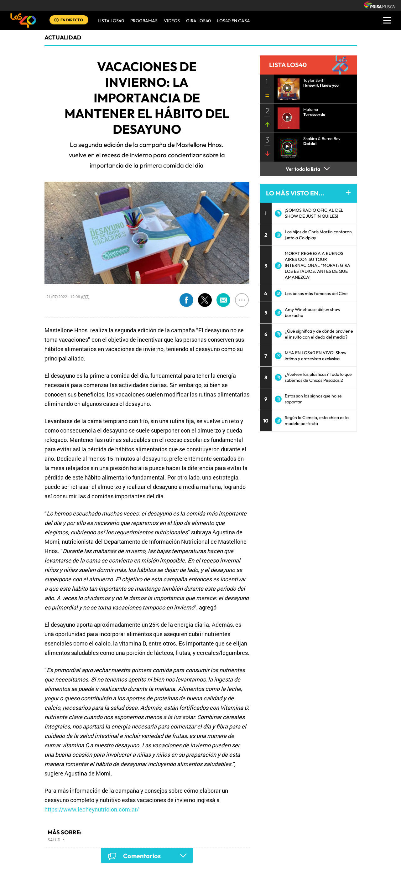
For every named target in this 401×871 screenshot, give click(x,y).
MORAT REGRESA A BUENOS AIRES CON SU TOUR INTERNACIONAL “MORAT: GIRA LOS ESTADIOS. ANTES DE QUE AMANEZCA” (317, 265)
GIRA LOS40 (198, 20)
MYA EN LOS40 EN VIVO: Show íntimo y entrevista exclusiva (315, 355)
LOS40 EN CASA (233, 20)
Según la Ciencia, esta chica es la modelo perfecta (317, 420)
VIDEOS (172, 20)
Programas (144, 20)
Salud (54, 839)
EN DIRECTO (71, 20)
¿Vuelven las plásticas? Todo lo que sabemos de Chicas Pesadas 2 (318, 377)
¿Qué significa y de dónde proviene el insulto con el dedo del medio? (319, 334)
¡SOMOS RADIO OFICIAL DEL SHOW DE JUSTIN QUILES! (314, 213)
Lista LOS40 (111, 20)
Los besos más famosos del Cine (316, 293)
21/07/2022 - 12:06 (67, 296)
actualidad (62, 37)
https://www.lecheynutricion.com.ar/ (91, 809)
